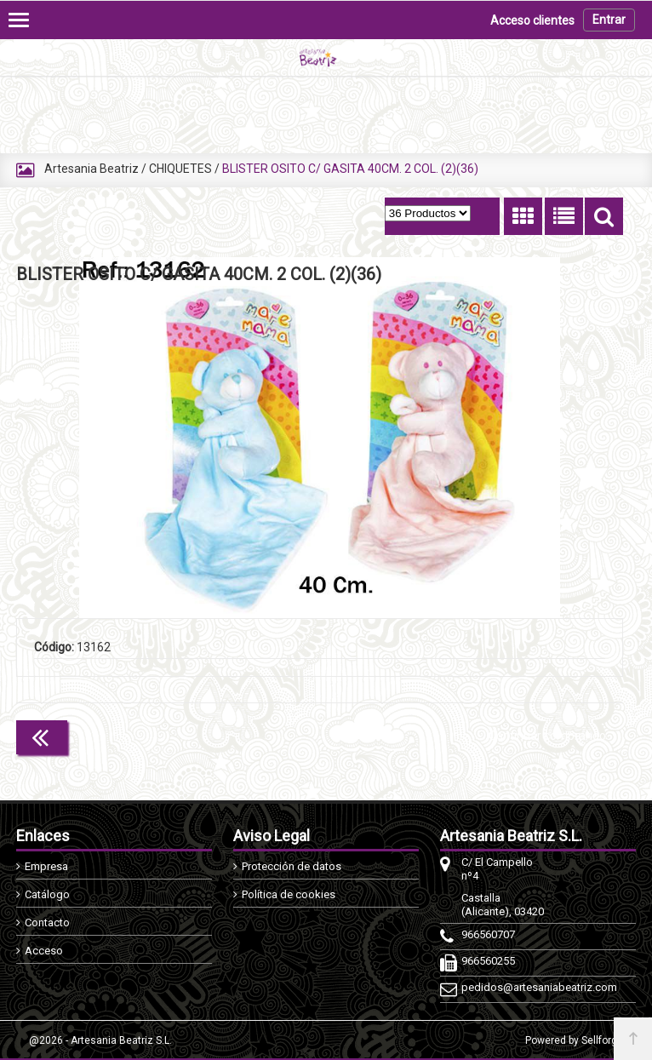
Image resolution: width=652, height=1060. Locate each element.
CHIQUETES (180, 168)
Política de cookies (288, 894)
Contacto (47, 922)
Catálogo (47, 894)
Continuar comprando (547, 735)
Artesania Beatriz (91, 168)
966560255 (488, 960)
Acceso (44, 950)
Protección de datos (291, 866)
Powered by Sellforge (574, 1040)
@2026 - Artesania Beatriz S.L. (100, 1040)
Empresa (46, 866)
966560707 (488, 934)
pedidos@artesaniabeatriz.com (506, 987)
